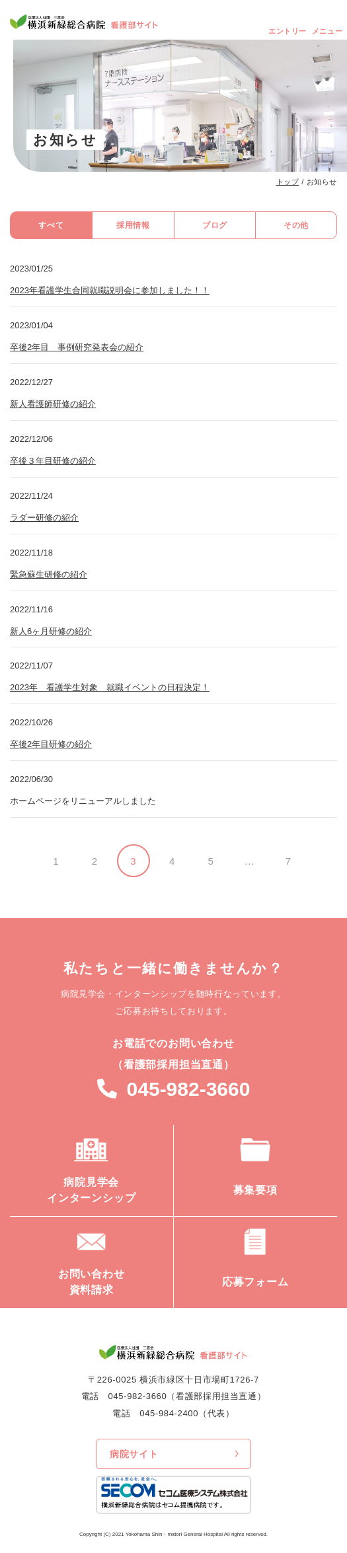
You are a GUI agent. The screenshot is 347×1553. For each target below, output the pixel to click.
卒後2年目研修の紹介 (51, 744)
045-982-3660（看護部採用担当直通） (187, 1396)
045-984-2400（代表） (186, 1413)
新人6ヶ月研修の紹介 (51, 631)
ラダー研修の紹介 (44, 518)
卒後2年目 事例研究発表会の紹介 (76, 347)
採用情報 (132, 225)
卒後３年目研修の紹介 (53, 461)
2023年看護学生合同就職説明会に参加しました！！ (110, 290)
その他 (296, 225)
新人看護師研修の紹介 (53, 404)
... (249, 861)
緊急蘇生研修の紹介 (48, 574)
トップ (287, 182)
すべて (50, 225)
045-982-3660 (189, 1089)
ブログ (214, 225)
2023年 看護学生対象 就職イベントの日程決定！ (110, 687)
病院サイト (134, 1454)
